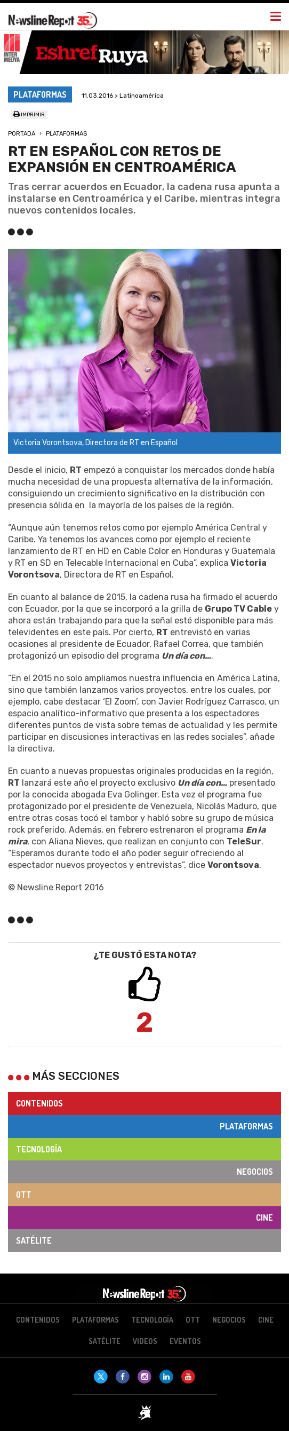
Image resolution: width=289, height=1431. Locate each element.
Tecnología (39, 1149)
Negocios (255, 1171)
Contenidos (39, 1103)
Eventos (185, 1341)
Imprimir (29, 115)
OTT (23, 1194)
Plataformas (66, 133)
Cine (264, 1217)
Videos (145, 1341)
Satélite (34, 1240)
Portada (21, 133)
